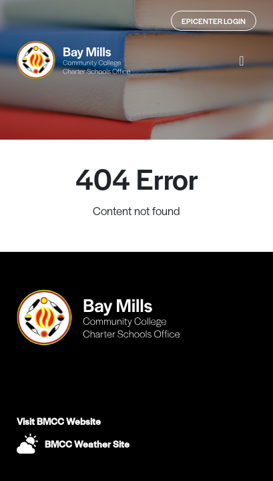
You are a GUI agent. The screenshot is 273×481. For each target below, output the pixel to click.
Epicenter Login (214, 20)
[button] (241, 60)
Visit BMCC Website (59, 421)
